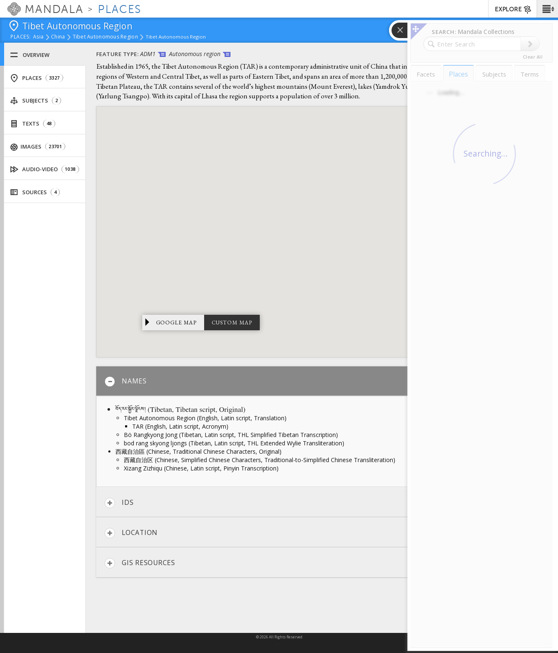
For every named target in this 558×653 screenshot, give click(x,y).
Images (38, 147)
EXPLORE (513, 9)
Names (126, 381)
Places (36, 78)
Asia (38, 37)
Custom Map (232, 322)
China (58, 37)
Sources (35, 192)
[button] (547, 9)
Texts (32, 124)
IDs (119, 503)
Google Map (176, 322)
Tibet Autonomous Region (105, 37)
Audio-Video (44, 169)
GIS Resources (140, 563)
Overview (29, 55)
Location (131, 533)
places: (20, 37)
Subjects (35, 101)
